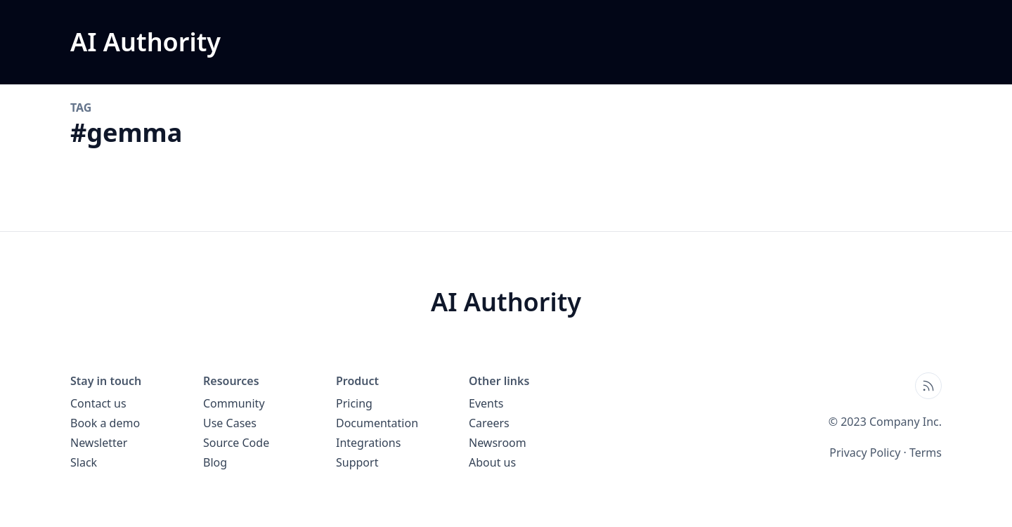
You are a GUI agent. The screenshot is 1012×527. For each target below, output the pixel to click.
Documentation (377, 423)
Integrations (368, 442)
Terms (925, 452)
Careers (489, 423)
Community (234, 403)
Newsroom (497, 442)
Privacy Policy (864, 452)
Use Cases (230, 423)
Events (486, 403)
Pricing (354, 403)
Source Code (236, 442)
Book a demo (105, 423)
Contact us (98, 403)
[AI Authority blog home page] (145, 42)
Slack (83, 462)
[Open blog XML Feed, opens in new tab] (928, 385)
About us (492, 462)
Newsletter (98, 442)
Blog (215, 462)
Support (357, 462)
